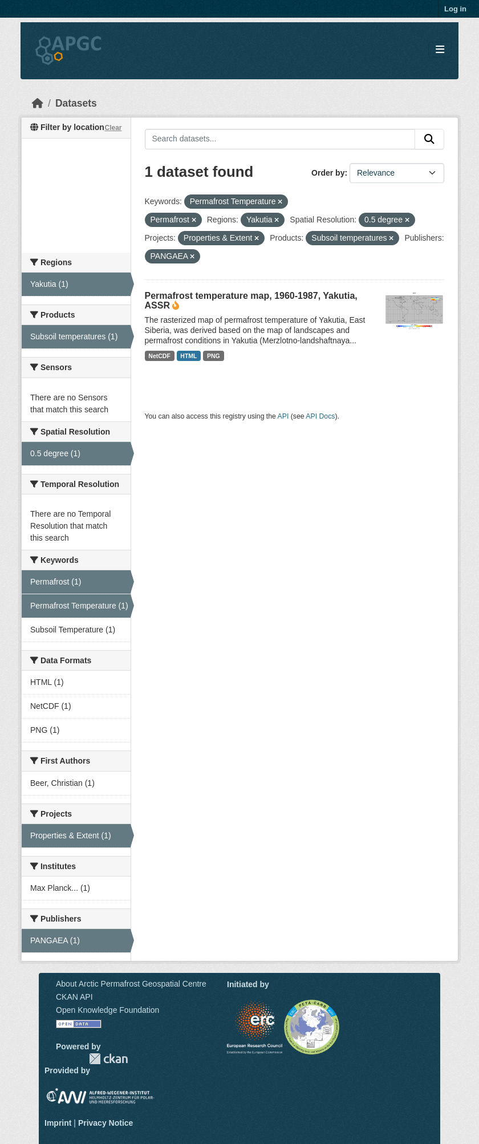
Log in (455, 9)
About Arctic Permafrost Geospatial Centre (131, 983)
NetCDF (159, 355)
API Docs (320, 416)
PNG (213, 355)
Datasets (76, 103)
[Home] (37, 103)
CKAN (108, 1059)
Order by (327, 172)
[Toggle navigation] (440, 50)
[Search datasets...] (280, 139)
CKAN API (74, 996)
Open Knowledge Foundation (107, 1010)
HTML (188, 355)
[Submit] (429, 139)
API (283, 416)
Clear (112, 128)
